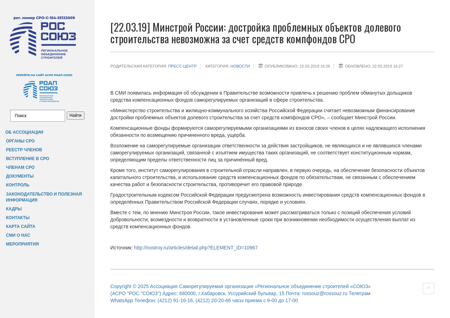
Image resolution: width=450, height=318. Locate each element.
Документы (20, 176)
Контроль (18, 185)
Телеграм (359, 293)
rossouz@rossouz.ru (325, 293)
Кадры (14, 208)
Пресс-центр (182, 66)
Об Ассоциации (24, 132)
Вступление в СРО (27, 158)
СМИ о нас (18, 235)
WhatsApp (121, 300)
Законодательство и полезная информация (44, 197)
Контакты (18, 217)
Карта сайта (20, 226)
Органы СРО (20, 141)
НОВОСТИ (240, 66)
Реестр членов (24, 149)
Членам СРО (20, 167)
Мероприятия (22, 244)
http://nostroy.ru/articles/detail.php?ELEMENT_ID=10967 (196, 247)
